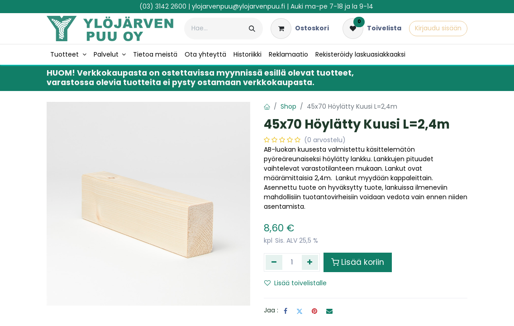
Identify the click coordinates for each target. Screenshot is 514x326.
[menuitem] (68, 54)
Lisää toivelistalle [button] (295, 283)
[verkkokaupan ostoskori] (300, 28)
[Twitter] (299, 311)
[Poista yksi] (274, 262)
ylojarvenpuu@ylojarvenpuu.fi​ (238, 6)
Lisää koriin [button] (357, 262)
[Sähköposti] (329, 311)
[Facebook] (285, 311)
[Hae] (252, 28)
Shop (288, 106)
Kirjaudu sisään (438, 28)
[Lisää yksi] (310, 262)
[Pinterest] (314, 311)
